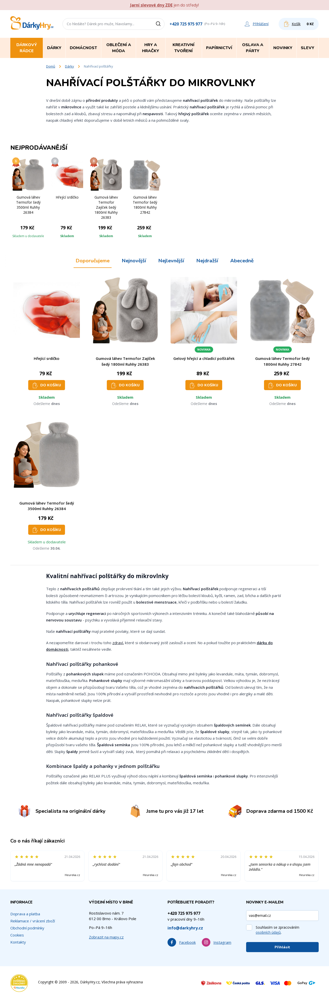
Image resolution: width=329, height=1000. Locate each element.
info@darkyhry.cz (185, 928)
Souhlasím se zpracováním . (277, 930)
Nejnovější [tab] (134, 260)
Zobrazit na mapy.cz (106, 937)
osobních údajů (268, 932)
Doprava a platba (25, 913)
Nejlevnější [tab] (171, 260)
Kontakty (18, 942)
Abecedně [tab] (242, 260)
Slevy (307, 48)
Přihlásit (282, 947)
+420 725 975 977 (186, 24)
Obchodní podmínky (27, 927)
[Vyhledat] (159, 24)
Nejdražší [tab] (207, 260)
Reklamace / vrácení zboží (32, 920)
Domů (50, 66)
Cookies (17, 935)
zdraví (117, 642)
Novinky (282, 48)
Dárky (69, 66)
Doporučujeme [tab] (93, 260)
